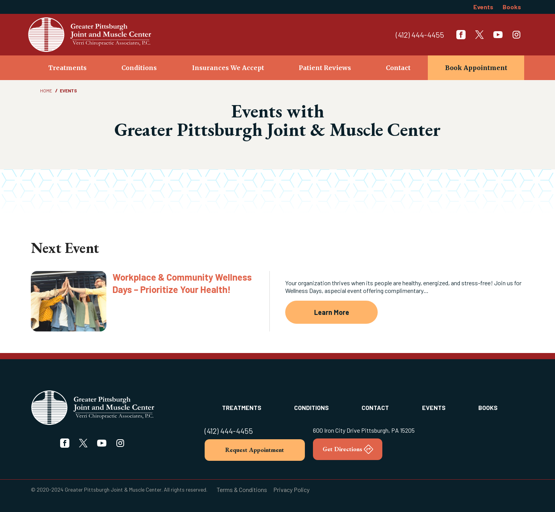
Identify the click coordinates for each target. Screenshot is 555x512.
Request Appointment (254, 450)
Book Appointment (476, 68)
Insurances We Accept (228, 68)
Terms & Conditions (242, 489)
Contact (398, 68)
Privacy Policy (291, 489)
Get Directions (348, 449)
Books (512, 6)
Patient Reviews (325, 68)
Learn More (331, 312)
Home (46, 90)
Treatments (67, 68)
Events (483, 6)
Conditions (139, 68)
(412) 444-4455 (420, 34)
